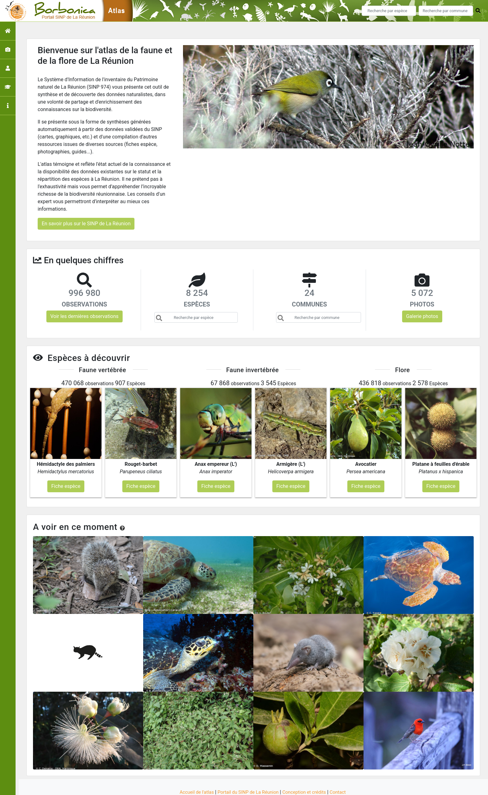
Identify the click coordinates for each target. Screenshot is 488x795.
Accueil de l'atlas (191, 768)
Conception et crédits (307, 768)
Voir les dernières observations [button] (84, 316)
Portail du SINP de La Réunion (247, 768)
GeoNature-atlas (233, 786)
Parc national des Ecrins (310, 786)
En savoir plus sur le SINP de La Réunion (86, 224)
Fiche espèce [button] (65, 462)
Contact (343, 768)
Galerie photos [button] (422, 316)
